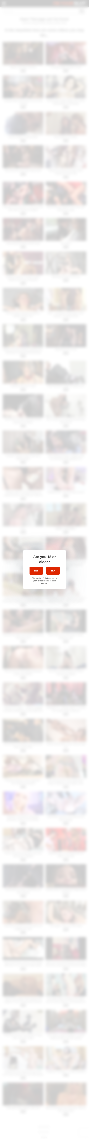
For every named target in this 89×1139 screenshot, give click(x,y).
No (53, 570)
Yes (36, 570)
